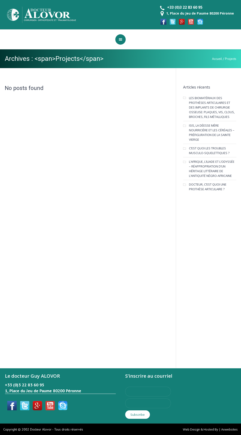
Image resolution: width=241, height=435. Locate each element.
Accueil (217, 59)
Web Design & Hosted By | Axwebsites (210, 429)
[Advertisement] (212, 274)
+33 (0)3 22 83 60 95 (184, 7)
